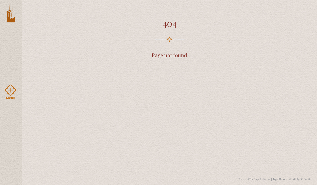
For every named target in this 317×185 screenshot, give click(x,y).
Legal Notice (279, 179)
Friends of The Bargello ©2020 (254, 179)
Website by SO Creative (300, 179)
